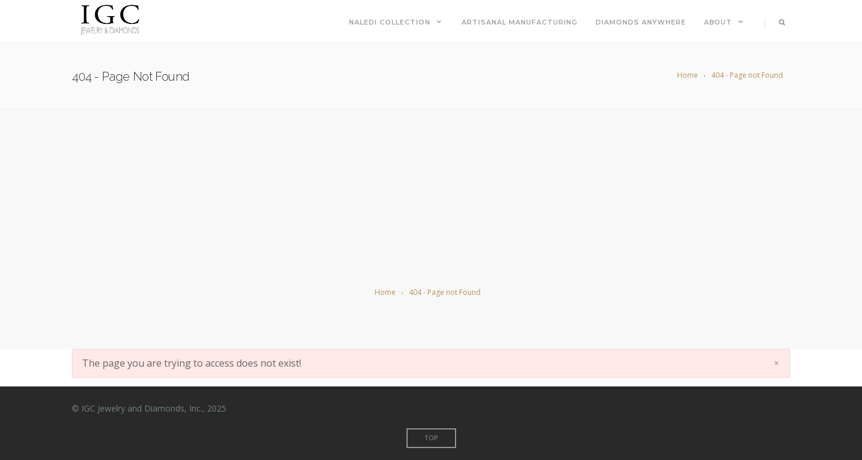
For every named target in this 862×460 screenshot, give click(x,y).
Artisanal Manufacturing (520, 22)
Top (431, 437)
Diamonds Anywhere (641, 22)
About (725, 22)
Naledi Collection (396, 22)
